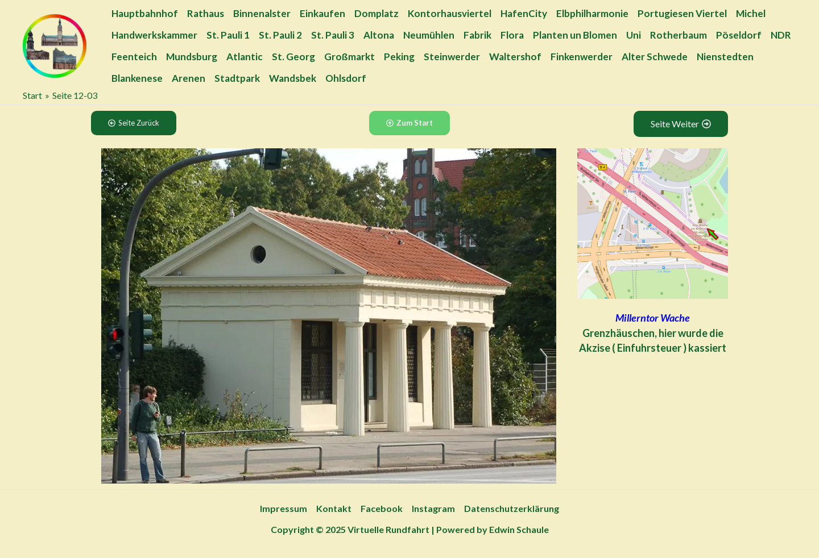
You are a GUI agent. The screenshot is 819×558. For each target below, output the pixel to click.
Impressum (283, 508)
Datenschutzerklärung (511, 508)
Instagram (433, 508)
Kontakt (333, 508)
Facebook (382, 508)
